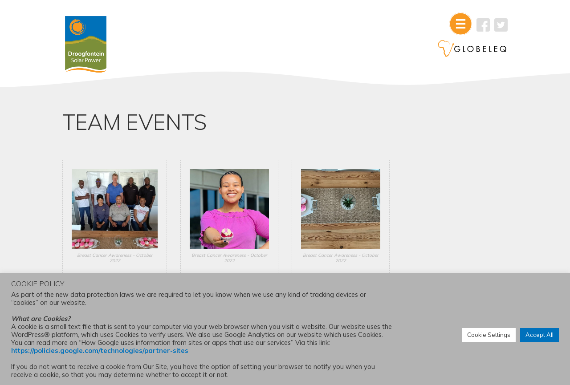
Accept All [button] (539, 334)
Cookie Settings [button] (488, 334)
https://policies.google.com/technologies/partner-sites (99, 350)
